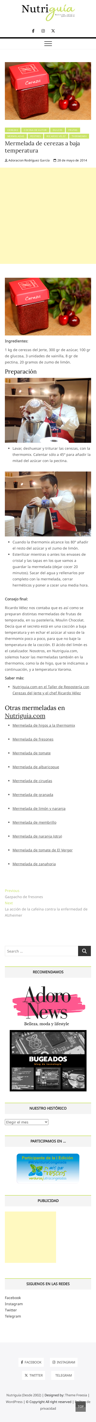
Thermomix (79, 136)
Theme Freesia (76, 1395)
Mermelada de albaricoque (36, 766)
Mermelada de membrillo (34, 822)
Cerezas (12, 130)
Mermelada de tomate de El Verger (43, 850)
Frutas (73, 130)
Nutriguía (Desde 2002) (23, 1395)
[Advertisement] (48, 216)
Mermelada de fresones (33, 739)
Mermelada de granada (33, 794)
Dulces (57, 130)
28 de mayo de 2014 (70, 160)
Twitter (11, 1310)
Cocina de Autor (35, 130)
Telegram (13, 1316)
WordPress (14, 1401)
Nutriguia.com (25, 716)
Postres (35, 136)
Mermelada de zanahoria (34, 863)
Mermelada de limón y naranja (39, 808)
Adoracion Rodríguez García (27, 160)
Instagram (14, 1303)
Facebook (13, 1297)
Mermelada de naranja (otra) (37, 836)
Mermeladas (15, 136)
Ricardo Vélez (56, 136)
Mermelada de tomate (32, 753)
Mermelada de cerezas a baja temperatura (42, 147)
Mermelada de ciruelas (32, 780)
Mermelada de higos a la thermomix (44, 725)
